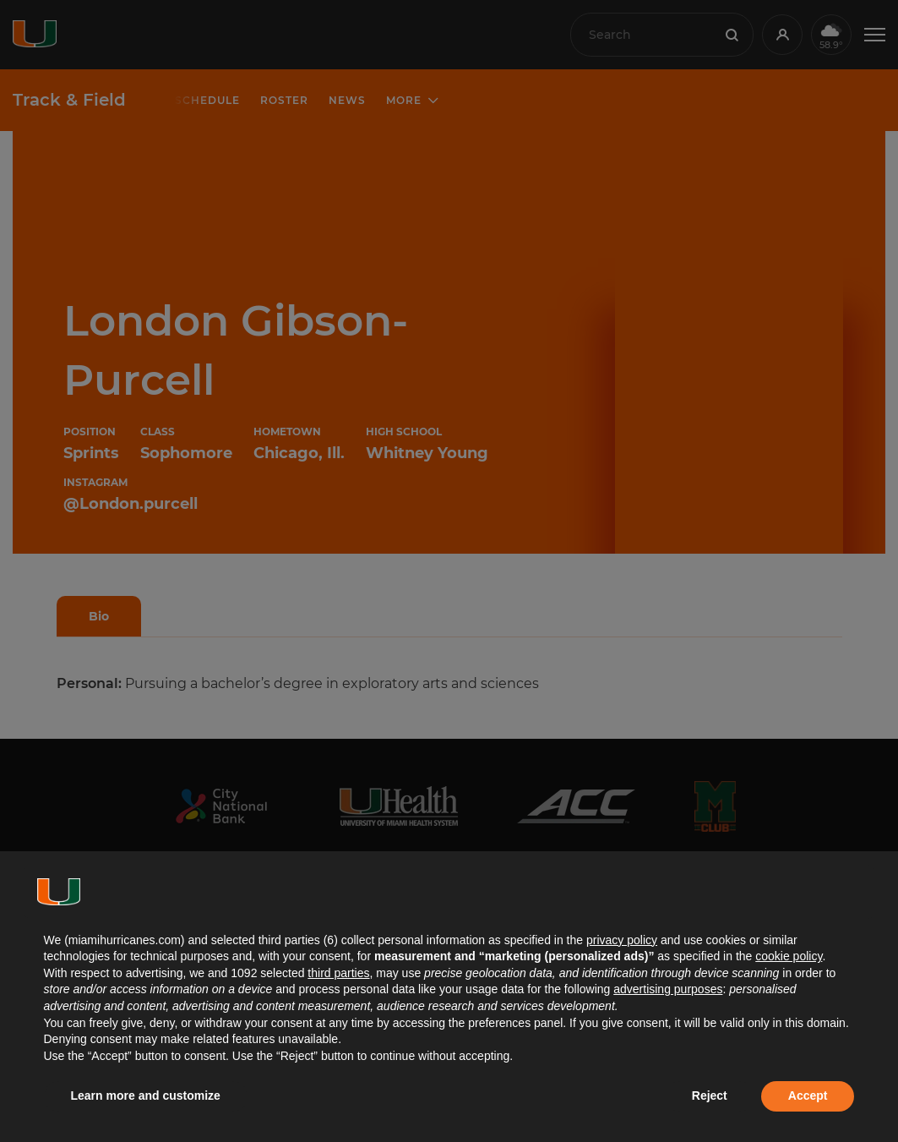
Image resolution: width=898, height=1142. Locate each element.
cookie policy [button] (788, 956)
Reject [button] (709, 1095)
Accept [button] (808, 1095)
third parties (338, 973)
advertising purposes (667, 989)
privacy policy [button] (621, 940)
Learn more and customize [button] (145, 1095)
